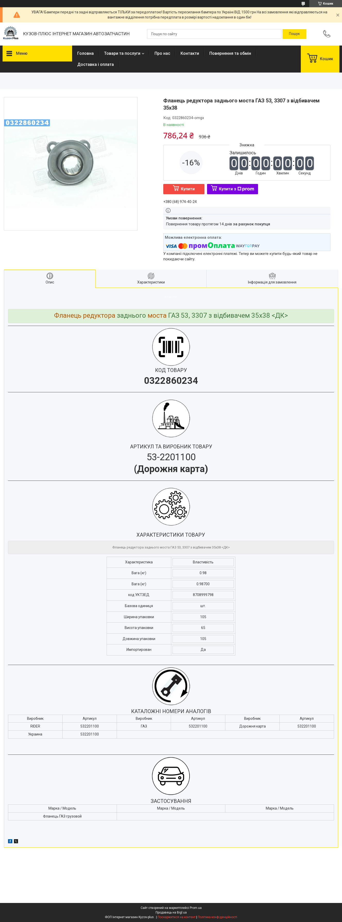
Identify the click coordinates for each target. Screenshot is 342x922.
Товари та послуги (122, 53)
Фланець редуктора (84, 315)
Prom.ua (196, 908)
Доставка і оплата (95, 64)
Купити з (236, 189)
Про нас (162, 53)
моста (157, 315)
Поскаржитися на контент (176, 917)
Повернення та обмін (230, 53)
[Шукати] (294, 34)
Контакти (190, 53)
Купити (188, 189)
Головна (85, 53)
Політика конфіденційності (217, 917)
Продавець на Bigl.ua (171, 912)
